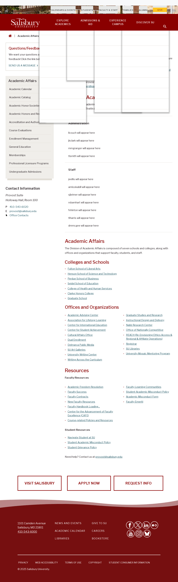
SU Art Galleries (77, 349)
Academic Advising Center (83, 315)
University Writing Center (82, 354)
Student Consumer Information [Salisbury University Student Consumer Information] (129, 562)
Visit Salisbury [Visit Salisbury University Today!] (40, 483)
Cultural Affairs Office (80, 334)
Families (128, 10)
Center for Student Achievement (87, 329)
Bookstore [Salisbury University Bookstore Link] (100, 538)
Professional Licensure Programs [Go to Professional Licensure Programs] (29, 163)
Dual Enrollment (77, 339)
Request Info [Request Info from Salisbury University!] (138, 483)
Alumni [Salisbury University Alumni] (143, 10)
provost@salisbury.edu (108, 456)
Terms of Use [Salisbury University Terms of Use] (73, 562)
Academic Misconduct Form (142, 396)
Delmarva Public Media (81, 344)
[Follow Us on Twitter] (138, 525)
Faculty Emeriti (134, 401)
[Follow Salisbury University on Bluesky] (147, 533)
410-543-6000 (27, 531)
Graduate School (77, 298)
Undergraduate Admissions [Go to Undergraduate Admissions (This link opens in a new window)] (25, 171)
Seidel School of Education (83, 283)
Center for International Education (87, 325)
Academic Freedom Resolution (85, 386)
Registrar (131, 343)
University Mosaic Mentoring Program (148, 353)
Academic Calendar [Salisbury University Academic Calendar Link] (70, 530)
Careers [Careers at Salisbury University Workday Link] (98, 530)
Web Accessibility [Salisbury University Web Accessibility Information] (46, 562)
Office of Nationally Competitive (144, 329)
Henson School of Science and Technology (92, 273)
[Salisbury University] (25, 22)
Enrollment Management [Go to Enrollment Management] (24, 138)
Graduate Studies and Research (144, 315)
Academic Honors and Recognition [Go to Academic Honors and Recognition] (29, 113)
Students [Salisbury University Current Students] (87, 10)
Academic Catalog (20, 97)
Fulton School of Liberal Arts (84, 268)
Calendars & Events (63, 10)
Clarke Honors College (81, 293)
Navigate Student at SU (81, 437)
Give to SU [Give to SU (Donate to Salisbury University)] (99, 523)
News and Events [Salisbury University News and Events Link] (68, 523)
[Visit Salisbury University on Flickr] (154, 525)
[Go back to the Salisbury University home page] (9, 36)
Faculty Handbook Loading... (84, 406)
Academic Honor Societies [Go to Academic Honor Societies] (25, 105)
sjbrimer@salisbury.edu (93, 86)
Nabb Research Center (139, 325)
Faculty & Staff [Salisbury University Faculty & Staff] (108, 10)
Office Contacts (19, 215)
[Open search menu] (163, 24)
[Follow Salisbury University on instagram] (139, 533)
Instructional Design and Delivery (145, 320)
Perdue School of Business (83, 278)
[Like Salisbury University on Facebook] (130, 525)
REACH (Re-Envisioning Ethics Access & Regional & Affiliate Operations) (149, 336)
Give (160, 10)
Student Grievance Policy (82, 447)
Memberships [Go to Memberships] (17, 155)
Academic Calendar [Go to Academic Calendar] (20, 89)
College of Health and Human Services (90, 288)
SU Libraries (133, 348)
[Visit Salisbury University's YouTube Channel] (131, 533)
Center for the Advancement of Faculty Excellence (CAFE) (90, 413)
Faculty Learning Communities (143, 386)
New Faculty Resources (81, 401)
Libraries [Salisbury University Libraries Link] (62, 538)
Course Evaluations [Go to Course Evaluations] (20, 130)
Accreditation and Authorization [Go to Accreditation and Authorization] (27, 122)
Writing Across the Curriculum (85, 359)
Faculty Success (77, 391)
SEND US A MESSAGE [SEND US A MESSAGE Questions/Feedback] (23, 65)
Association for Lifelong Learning (87, 320)
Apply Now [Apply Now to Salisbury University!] (89, 483)
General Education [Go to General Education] (20, 146)
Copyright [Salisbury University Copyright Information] (95, 562)
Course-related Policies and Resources (90, 420)
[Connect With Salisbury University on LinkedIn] (146, 525)
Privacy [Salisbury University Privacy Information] (23, 562)
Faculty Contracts (78, 396)
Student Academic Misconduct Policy (147, 391)
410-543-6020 (19, 206)
